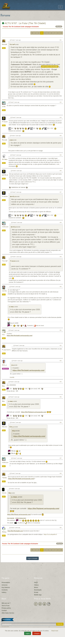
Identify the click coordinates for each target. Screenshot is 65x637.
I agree (27, 633)
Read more (54, 631)
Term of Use (5, 605)
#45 (60, 155)
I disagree (37, 633)
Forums (5, 26)
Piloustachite (6, 350)
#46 (60, 170)
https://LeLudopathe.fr (50, 534)
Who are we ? (6, 603)
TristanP (12, 44)
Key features (6, 587)
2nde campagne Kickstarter (30, 26)
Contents (5, 590)
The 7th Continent (14, 26)
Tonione (4, 478)
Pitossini (5, 122)
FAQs (36, 582)
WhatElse (5, 175)
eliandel (11, 307)
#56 (60, 422)
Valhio (4, 493)
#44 (60, 135)
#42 (60, 102)
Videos (36, 585)
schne (3, 106)
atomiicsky (5, 227)
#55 (60, 396)
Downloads (38, 590)
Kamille (4, 365)
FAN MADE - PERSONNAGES (16, 518)
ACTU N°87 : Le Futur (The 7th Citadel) (24, 23)
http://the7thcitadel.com (15, 531)
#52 (60, 345)
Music (36, 587)
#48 (60, 222)
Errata (36, 592)
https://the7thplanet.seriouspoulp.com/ (33, 412)
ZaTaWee (4, 159)
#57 (60, 458)
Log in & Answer (32, 558)
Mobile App (38, 595)
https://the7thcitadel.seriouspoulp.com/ (19, 335)
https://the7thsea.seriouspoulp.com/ (19, 514)
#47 (60, 192)
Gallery (4, 592)
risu (3, 334)
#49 (60, 256)
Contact (4, 610)
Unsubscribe (5, 626)
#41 (60, 40)
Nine (3, 386)
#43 (60, 117)
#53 (60, 360)
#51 (60, 330)
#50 (60, 286)
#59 (60, 488)
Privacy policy (6, 608)
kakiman (4, 291)
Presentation (6, 582)
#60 (60, 527)
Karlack (4, 427)
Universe (4, 585)
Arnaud (4, 532)
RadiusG (4, 44)
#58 (60, 473)
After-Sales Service (8, 613)
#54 (60, 381)
